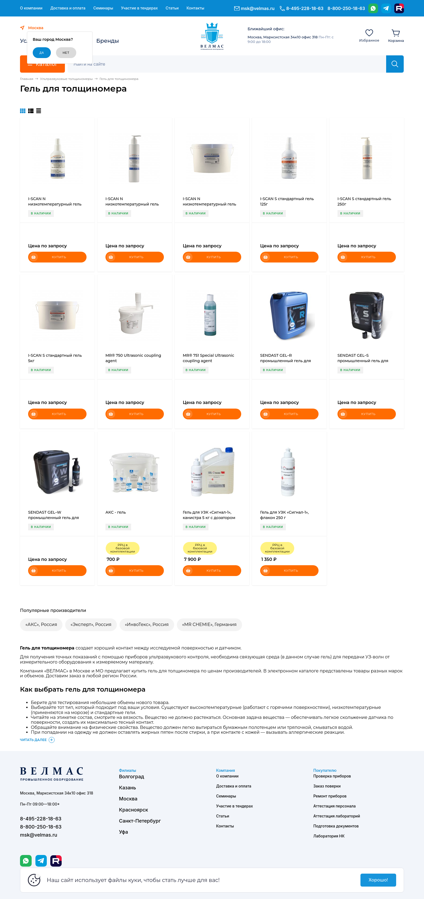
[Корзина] (396, 35)
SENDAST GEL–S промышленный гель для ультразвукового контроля (363, 361)
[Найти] (395, 64)
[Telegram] (386, 8)
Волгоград (131, 776)
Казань (127, 787)
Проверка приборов (332, 776)
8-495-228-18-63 (304, 8)
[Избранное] (369, 35)
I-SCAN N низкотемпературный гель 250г (132, 204)
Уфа (123, 832)
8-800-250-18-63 (346, 8)
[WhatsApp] (373, 8)
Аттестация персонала (334, 806)
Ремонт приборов (330, 796)
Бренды (107, 41)
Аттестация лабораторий (336, 816)
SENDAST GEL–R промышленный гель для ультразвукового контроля (286, 361)
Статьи (171, 8)
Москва (128, 799)
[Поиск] (230, 64)
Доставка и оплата (67, 8)
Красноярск (133, 810)
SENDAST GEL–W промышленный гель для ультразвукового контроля (54, 518)
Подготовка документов (336, 826)
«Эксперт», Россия (91, 624)
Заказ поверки (327, 786)
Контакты (195, 8)
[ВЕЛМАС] (212, 36)
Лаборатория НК (329, 836)
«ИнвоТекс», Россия (147, 624)
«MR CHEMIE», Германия (209, 624)
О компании (31, 8)
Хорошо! (378, 880)
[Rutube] (399, 8)
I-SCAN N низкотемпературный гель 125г (54, 204)
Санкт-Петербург (140, 821)
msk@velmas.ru (258, 8)
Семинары (103, 8)
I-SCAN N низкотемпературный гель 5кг (209, 204)
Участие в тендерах (139, 8)
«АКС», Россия (41, 624)
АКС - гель (115, 512)
